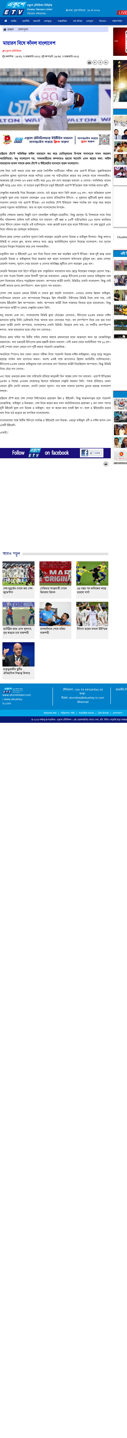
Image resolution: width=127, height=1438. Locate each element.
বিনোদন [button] (103, 21)
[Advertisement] (62, 512)
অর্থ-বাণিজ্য (77, 21)
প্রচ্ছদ (8, 29)
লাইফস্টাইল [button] (118, 21)
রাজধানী (36, 21)
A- (95, 62)
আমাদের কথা (50, 713)
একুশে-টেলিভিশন (64, 719)
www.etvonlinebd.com (16, 695)
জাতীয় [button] (14, 21)
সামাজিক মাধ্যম (86, 713)
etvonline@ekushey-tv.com (86, 698)
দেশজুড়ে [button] (49, 21)
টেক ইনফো (103, 713)
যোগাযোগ (117, 713)
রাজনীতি (25, 21)
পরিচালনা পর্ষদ (67, 713)
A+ (106, 62)
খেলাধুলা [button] (90, 21)
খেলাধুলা (23, 29)
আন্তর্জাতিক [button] (63, 21)
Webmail (83, 702)
